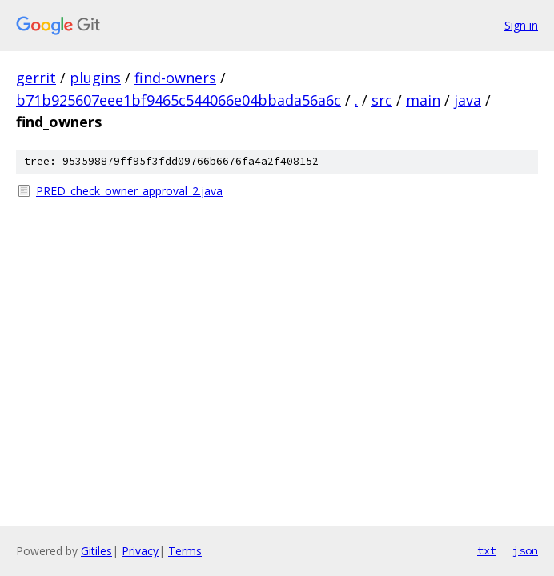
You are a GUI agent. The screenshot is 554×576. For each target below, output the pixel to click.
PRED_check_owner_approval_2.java (129, 190)
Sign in (521, 25)
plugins (95, 77)
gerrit (36, 77)
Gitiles (96, 550)
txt (486, 550)
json (525, 550)
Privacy (140, 550)
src (381, 100)
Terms (185, 550)
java (467, 100)
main (423, 100)
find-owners (175, 77)
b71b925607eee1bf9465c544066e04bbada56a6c (178, 100)
